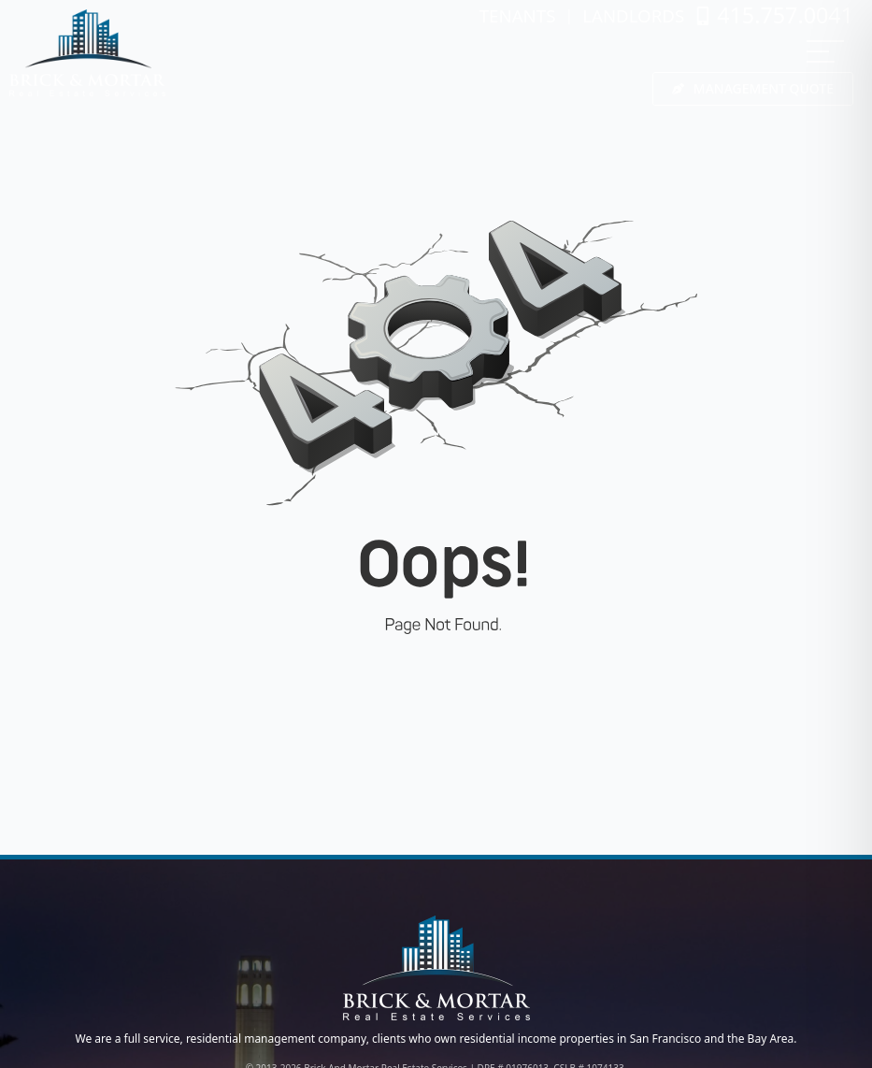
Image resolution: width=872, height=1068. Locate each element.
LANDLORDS (633, 15)
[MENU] (825, 51)
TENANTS (517, 15)
